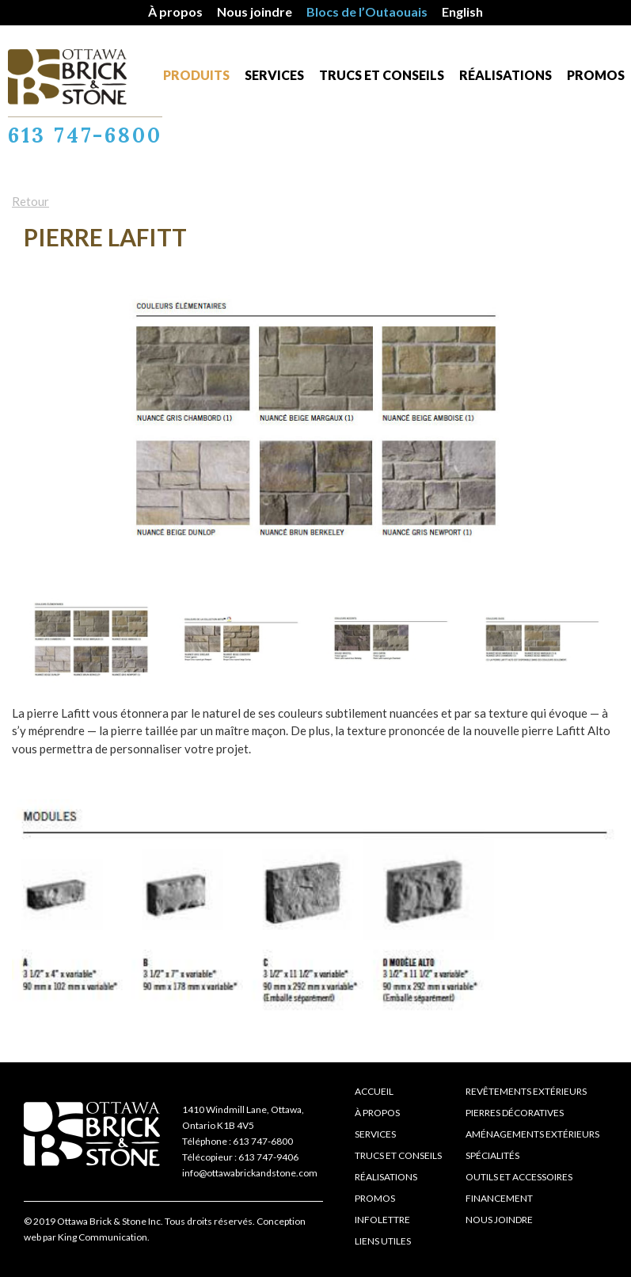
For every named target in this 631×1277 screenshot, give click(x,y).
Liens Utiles (383, 1241)
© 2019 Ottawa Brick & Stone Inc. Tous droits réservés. (139, 1221)
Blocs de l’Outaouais (367, 11)
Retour (30, 201)
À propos (175, 11)
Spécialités (492, 1155)
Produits (196, 74)
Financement (499, 1198)
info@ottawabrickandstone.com (249, 1173)
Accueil (374, 1091)
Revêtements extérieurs (526, 1091)
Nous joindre (254, 11)
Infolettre (382, 1220)
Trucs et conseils (381, 74)
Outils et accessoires (519, 1177)
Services (274, 74)
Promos (596, 74)
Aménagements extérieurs (532, 1134)
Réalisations (505, 74)
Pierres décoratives (515, 1113)
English (462, 11)
